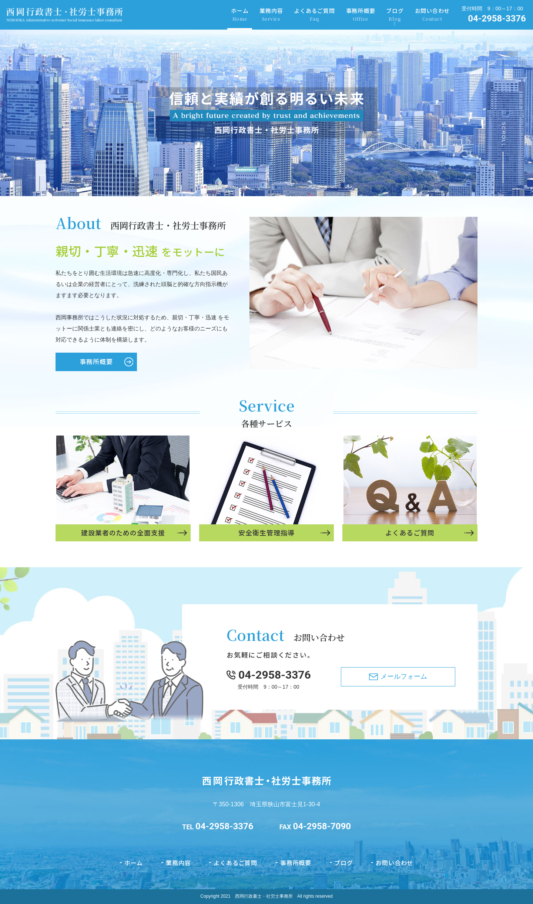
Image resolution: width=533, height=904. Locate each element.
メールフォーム (404, 713)
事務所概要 (360, 15)
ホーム (239, 15)
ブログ (394, 15)
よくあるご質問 (314, 15)
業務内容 (271, 15)
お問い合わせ (432, 15)
